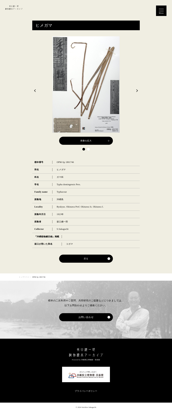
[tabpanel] (86, 90)
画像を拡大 (86, 141)
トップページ (24, 277)
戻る (86, 258)
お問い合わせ (86, 317)
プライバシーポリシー (86, 391)
